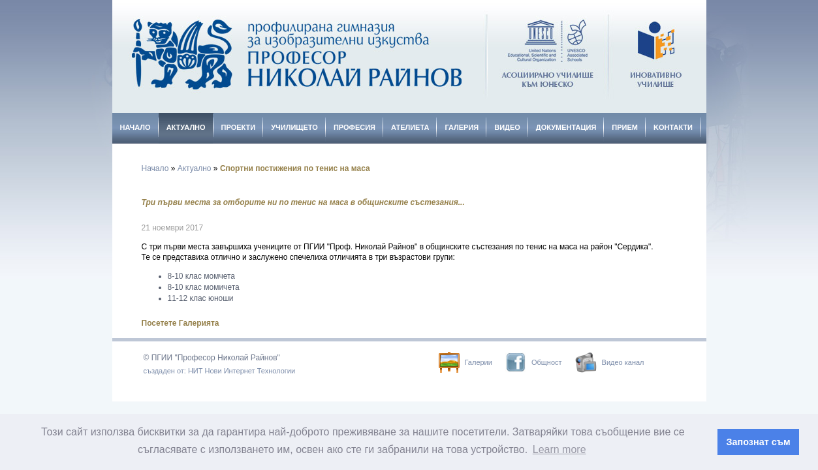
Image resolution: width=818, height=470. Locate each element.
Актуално (186, 127)
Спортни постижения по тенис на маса (295, 168)
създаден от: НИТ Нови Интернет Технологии (220, 371)
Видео (507, 127)
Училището (294, 127)
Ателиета (410, 127)
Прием (625, 127)
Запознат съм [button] (759, 442)
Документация (566, 127)
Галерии (465, 362)
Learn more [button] (559, 449)
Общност (533, 362)
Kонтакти (673, 127)
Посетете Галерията (180, 323)
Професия (354, 127)
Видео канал (609, 362)
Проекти (238, 127)
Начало (135, 127)
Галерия (462, 127)
